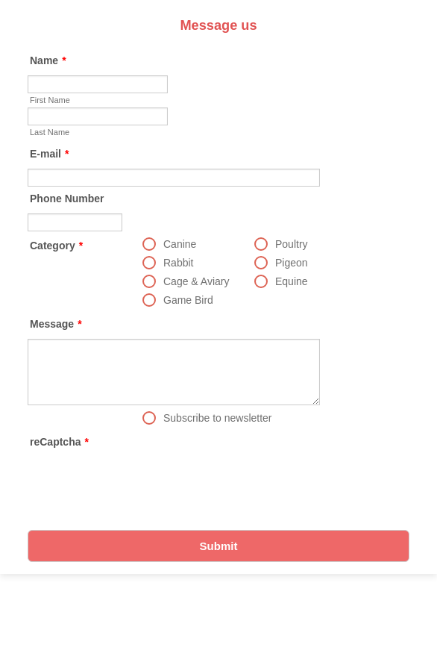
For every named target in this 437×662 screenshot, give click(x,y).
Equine (291, 281)
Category (56, 246)
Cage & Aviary (196, 281)
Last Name (49, 132)
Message (56, 324)
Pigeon (291, 263)
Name (48, 60)
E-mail (49, 154)
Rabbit (178, 263)
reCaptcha (59, 442)
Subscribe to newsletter (217, 418)
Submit (219, 546)
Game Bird (188, 300)
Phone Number (67, 198)
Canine (179, 244)
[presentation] (141, 486)
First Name (50, 100)
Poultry (291, 244)
